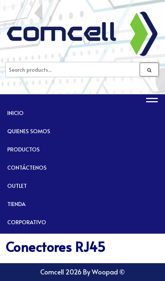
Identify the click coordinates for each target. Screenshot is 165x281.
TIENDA (16, 203)
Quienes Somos (28, 131)
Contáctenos (26, 167)
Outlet (17, 185)
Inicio (15, 112)
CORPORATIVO (26, 222)
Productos (23, 149)
